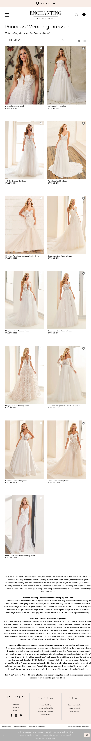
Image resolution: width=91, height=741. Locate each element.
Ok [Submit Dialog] (87, 735)
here (53, 738)
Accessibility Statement (37, 726)
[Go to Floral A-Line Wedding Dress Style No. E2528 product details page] (66, 449)
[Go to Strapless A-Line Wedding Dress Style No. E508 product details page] (66, 300)
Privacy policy (6, 726)
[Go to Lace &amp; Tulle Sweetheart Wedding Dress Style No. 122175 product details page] (24, 524)
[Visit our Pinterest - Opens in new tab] (21, 715)
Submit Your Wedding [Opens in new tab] (45, 711)
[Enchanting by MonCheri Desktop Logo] (45, 15)
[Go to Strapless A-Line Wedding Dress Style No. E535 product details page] (66, 225)
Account (16, 710)
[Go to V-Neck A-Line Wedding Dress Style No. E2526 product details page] (24, 449)
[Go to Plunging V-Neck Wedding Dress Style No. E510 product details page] (24, 375)
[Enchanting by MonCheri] (16, 698)
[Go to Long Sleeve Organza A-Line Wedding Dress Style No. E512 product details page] (66, 375)
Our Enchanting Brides (45, 708)
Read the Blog (45, 705)
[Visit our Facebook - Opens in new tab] (11, 715)
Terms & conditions (20, 726)
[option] (24, 81)
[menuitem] (45, 3)
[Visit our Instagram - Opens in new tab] (16, 715)
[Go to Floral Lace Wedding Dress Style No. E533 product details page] (66, 150)
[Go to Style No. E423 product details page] (24, 75)
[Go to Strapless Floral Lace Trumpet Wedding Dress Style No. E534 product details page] (24, 225)
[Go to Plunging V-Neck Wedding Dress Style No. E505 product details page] (24, 300)
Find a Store (74, 711)
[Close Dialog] (3, 735)
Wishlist (16, 707)
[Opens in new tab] (57, 648)
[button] (7, 15)
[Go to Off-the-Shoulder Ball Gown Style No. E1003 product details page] (24, 150)
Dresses (16, 704)
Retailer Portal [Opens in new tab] (74, 708)
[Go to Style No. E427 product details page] (66, 75)
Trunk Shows (45, 714)
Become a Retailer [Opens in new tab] (74, 705)
